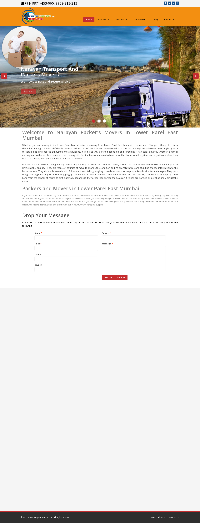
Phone (37, 254)
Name (38, 233)
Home (89, 19)
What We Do (122, 19)
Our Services (140, 19)
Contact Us (169, 19)
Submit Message (115, 277)
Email (38, 243)
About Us (162, 517)
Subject (106, 233)
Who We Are (103, 19)
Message (107, 243)
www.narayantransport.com (40, 517)
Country (38, 265)
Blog (156, 19)
